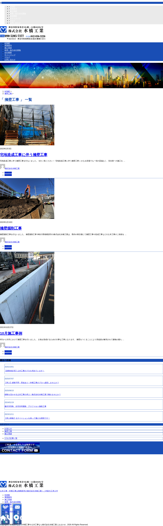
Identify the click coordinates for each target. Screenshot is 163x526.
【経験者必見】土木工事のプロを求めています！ (24, 371)
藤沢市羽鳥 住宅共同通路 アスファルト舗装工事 (25, 406)
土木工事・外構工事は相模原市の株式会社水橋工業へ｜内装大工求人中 (81, 486)
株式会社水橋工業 (12, 168)
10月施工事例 (11, 333)
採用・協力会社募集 (18, 13)
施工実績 (13, 11)
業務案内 (13, 9)
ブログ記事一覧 (11, 438)
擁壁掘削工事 (11, 228)
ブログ (12, 21)
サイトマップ (15, 18)
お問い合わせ (15, 23)
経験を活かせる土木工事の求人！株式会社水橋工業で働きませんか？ (33, 394)
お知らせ (8, 429)
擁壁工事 (8, 173)
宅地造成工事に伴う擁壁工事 (23, 155)
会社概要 (13, 16)
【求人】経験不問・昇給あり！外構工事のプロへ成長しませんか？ (32, 383)
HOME (12, 7)
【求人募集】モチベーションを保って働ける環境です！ (27, 418)
